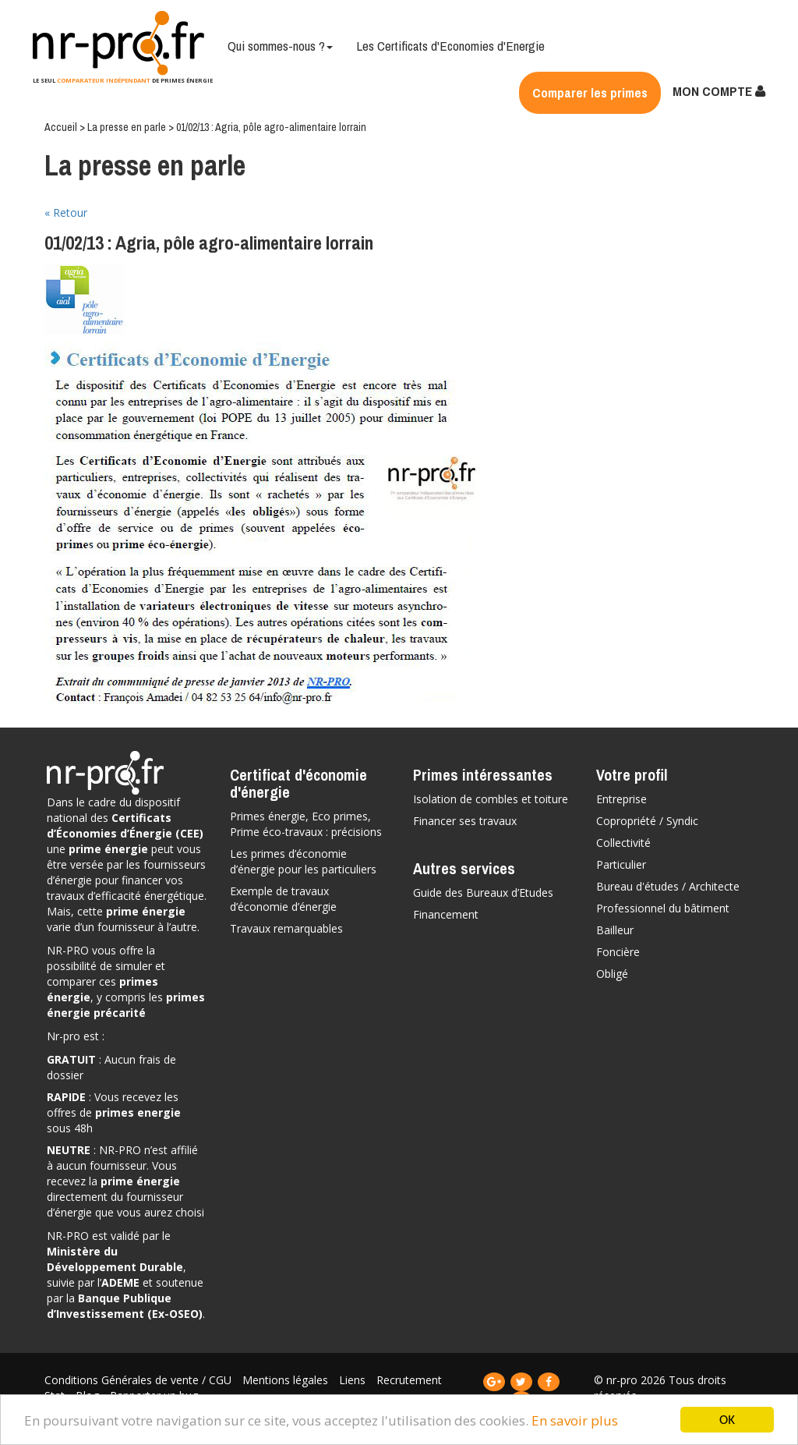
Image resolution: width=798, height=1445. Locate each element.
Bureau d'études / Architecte (668, 886)
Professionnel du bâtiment (662, 908)
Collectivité (623, 842)
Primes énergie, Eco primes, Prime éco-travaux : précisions (306, 824)
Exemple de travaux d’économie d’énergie (283, 899)
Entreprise (621, 799)
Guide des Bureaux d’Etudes (483, 892)
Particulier (621, 864)
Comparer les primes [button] (590, 92)
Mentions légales (286, 1379)
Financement (445, 914)
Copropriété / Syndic (647, 820)
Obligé (612, 973)
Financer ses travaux (465, 820)
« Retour (65, 212)
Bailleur (615, 930)
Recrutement (409, 1379)
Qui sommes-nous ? (280, 46)
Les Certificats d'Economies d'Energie (450, 46)
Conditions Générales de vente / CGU (139, 1379)
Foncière (618, 951)
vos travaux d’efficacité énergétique (125, 888)
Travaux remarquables (286, 928)
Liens (354, 1379)
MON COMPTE (719, 91)
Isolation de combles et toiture (490, 799)
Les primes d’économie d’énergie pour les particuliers (303, 861)
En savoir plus (574, 1420)
